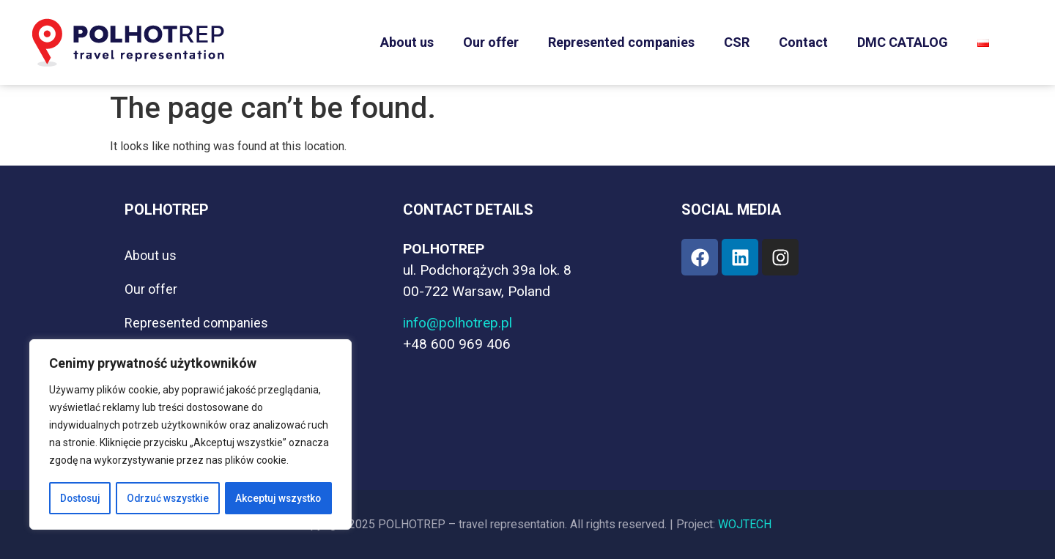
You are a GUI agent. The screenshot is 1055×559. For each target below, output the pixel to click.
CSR (736, 42)
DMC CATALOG (902, 42)
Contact (803, 42)
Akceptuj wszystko (278, 498)
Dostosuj (80, 498)
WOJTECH (744, 524)
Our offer (491, 42)
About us (407, 42)
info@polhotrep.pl (457, 322)
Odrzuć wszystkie (168, 498)
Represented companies (621, 42)
